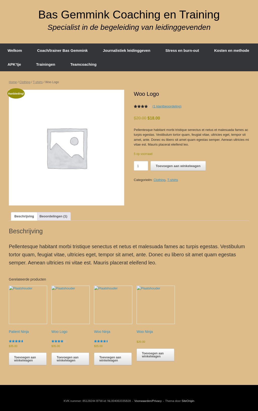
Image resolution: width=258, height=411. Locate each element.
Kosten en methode (231, 50)
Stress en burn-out (182, 50)
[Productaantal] (141, 166)
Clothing (24, 82)
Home (13, 82)
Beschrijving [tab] (24, 216)
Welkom (15, 50)
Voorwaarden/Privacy (148, 400)
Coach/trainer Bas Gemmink (62, 50)
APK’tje (14, 64)
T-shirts (38, 82)
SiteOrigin (188, 400)
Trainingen (45, 64)
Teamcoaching (83, 64)
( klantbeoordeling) (166, 106)
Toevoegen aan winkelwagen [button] (25, 359)
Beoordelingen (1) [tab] (54, 216)
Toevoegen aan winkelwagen (178, 166)
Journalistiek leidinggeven (126, 50)
